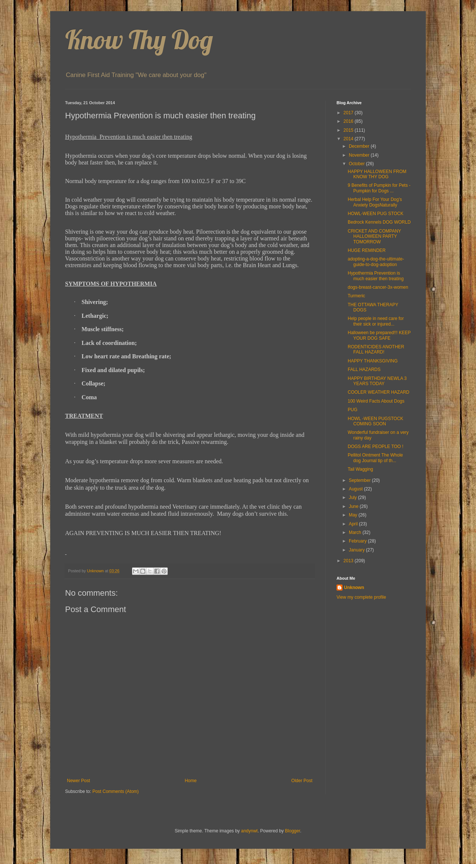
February (358, 541)
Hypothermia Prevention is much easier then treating (375, 276)
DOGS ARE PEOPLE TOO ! (375, 446)
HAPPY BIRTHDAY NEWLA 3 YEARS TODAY (377, 381)
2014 (349, 138)
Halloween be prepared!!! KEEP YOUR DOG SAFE (379, 335)
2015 (349, 130)
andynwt (249, 830)
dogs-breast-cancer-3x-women (378, 287)
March (356, 532)
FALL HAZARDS (364, 369)
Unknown (354, 587)
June (354, 506)
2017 (349, 112)
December (360, 146)
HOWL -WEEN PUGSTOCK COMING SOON (375, 421)
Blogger (292, 830)
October (357, 163)
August (356, 489)
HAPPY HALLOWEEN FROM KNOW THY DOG (377, 174)
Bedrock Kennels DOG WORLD (379, 222)
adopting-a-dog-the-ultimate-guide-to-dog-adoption (376, 261)
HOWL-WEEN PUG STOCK (375, 213)
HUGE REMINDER (367, 250)
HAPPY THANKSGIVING (373, 361)
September (360, 480)
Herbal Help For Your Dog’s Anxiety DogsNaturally (375, 202)
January (357, 550)
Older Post (301, 780)
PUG (352, 409)
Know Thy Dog (139, 39)
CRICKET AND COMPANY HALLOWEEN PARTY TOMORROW (374, 236)
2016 (349, 121)
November (360, 155)
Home (191, 780)
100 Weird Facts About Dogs (376, 401)
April (354, 524)
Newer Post (78, 780)
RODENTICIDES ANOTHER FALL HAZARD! (376, 349)
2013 (349, 560)
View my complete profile (361, 597)
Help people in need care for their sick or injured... (376, 321)
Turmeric (356, 295)
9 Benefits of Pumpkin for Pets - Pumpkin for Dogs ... (379, 188)
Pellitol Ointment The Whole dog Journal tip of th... (375, 457)
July (353, 497)
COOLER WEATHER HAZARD (378, 392)
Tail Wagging (360, 469)
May (353, 515)
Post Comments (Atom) (115, 791)
